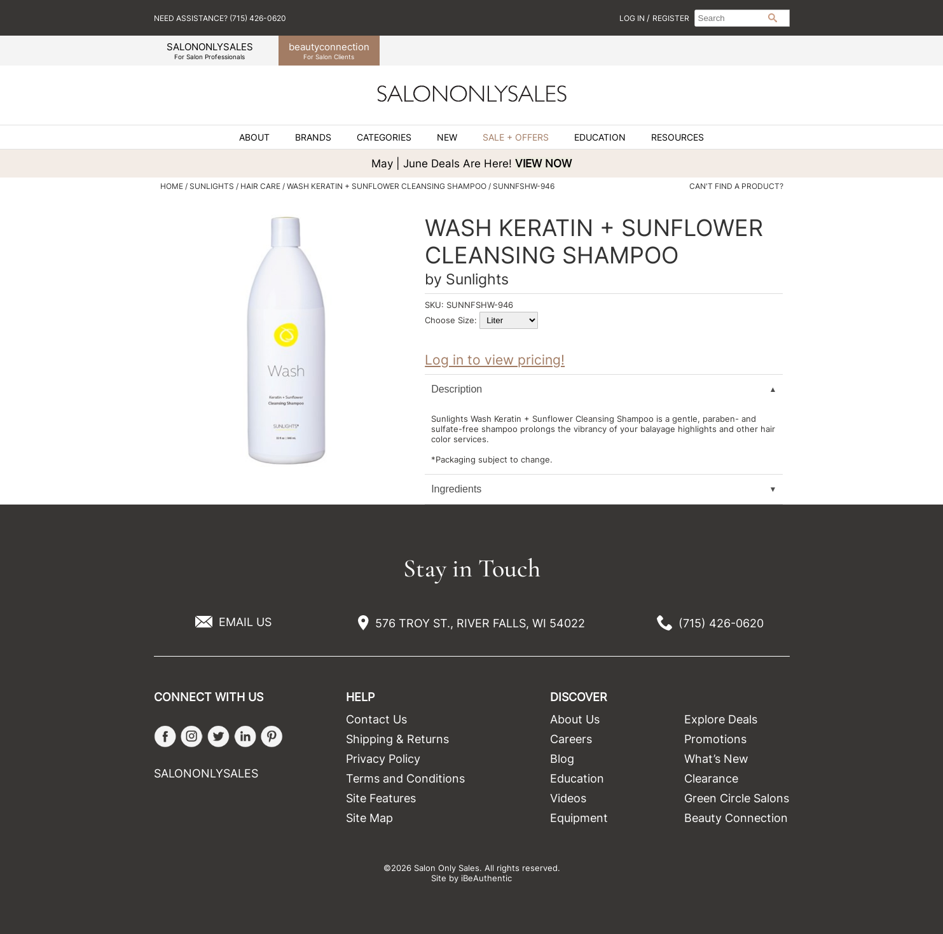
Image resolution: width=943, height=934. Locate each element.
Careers (571, 739)
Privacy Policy (383, 758)
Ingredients (456, 489)
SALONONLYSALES (210, 50)
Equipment (579, 818)
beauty (329, 50)
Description (456, 389)
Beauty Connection (736, 818)
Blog (562, 758)
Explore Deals (720, 719)
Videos (568, 798)
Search (772, 17)
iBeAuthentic (486, 878)
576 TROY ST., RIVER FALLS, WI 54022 (480, 623)
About (254, 137)
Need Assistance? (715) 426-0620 (220, 18)
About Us (575, 719)
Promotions (715, 739)
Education (600, 137)
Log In (633, 18)
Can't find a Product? (736, 186)
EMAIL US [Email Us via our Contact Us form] (245, 622)
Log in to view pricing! (495, 360)
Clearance (711, 778)
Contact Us (376, 719)
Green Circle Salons (736, 798)
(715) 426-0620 (721, 623)
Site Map (369, 818)
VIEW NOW (543, 163)
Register (670, 18)
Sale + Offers (516, 137)
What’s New (716, 758)
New (447, 137)
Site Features (381, 798)
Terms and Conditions (405, 778)
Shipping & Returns (397, 739)
